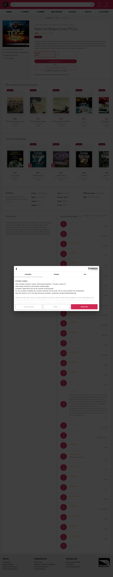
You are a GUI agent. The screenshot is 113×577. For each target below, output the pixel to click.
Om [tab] (85, 274)
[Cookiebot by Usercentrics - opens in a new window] (89, 268)
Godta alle (84, 307)
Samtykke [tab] (28, 274)
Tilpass (56, 307)
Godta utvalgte (29, 307)
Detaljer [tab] (56, 274)
